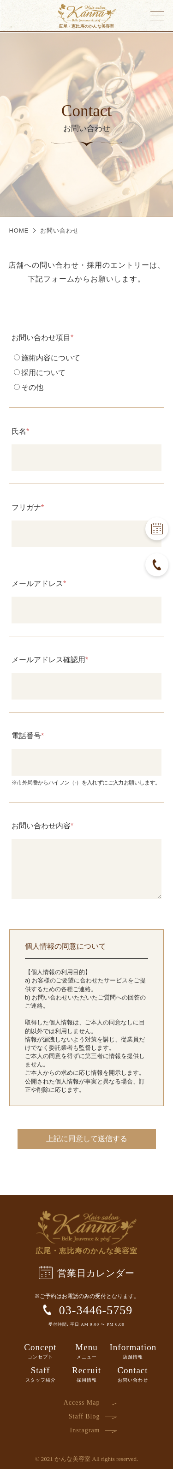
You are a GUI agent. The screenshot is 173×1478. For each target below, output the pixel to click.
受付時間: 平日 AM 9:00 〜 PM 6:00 (86, 1333)
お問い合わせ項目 (41, 337)
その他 (28, 387)
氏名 (19, 431)
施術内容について (47, 358)
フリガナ (26, 507)
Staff (40, 1383)
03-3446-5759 (86, 1319)
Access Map (82, 1411)
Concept (40, 1360)
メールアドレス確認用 (48, 660)
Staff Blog (84, 1425)
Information (133, 1360)
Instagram (85, 1439)
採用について (40, 373)
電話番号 (26, 736)
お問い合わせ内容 (41, 826)
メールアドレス (37, 583)
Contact (133, 1383)
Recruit (87, 1383)
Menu (87, 1360)
